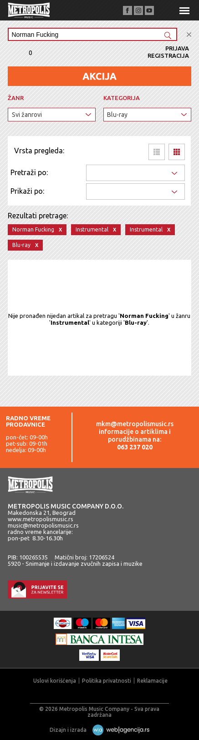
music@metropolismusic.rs (43, 525)
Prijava (177, 48)
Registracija (168, 55)
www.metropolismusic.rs (40, 519)
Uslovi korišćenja (54, 681)
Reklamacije (152, 681)
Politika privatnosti (106, 681)
